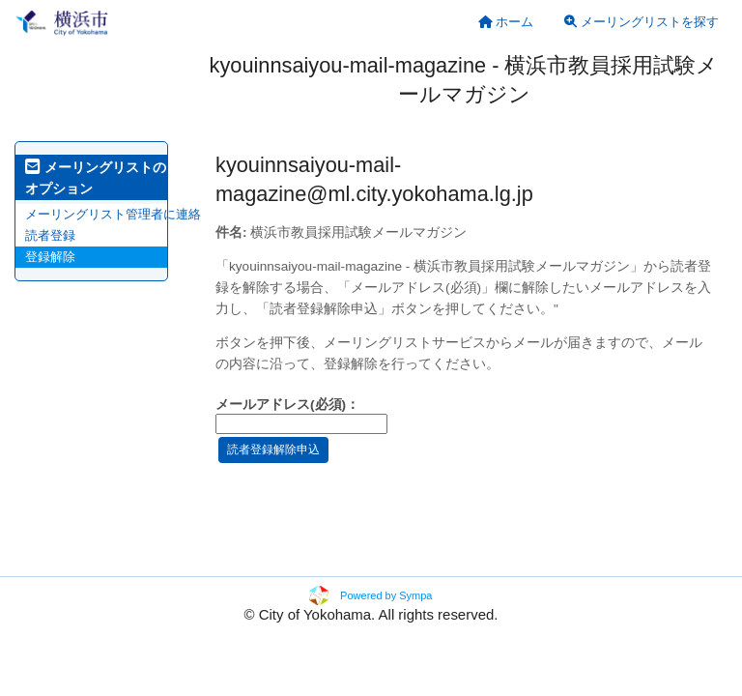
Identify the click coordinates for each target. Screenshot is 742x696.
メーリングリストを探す (641, 21)
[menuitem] (506, 22)
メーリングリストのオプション (95, 178)
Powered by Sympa (386, 595)
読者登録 (50, 235)
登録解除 (50, 256)
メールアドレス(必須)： (287, 404)
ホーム (506, 21)
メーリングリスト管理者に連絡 (113, 214)
